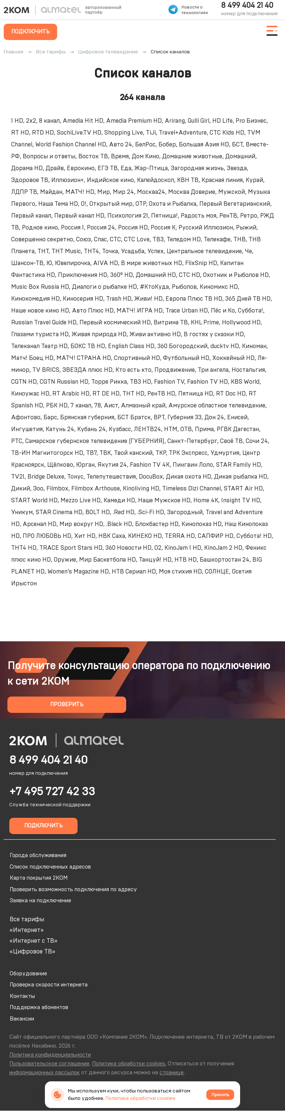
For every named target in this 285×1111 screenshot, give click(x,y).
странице (172, 1072)
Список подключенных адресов (50, 867)
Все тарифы (27, 919)
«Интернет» (27, 930)
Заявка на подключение (40, 900)
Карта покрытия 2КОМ (39, 878)
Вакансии (22, 1019)
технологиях (194, 13)
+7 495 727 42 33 (52, 791)
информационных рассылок (44, 1072)
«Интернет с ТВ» (34, 941)
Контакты (22, 996)
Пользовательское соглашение (49, 1064)
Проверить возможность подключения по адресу (73, 889)
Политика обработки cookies (140, 1098)
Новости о (192, 7)
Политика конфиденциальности (50, 1055)
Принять (220, 1094)
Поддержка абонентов (39, 1007)
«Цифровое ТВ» (32, 952)
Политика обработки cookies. (129, 1064)
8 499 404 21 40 (247, 5)
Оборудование (28, 973)
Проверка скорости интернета (49, 985)
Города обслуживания (38, 855)
